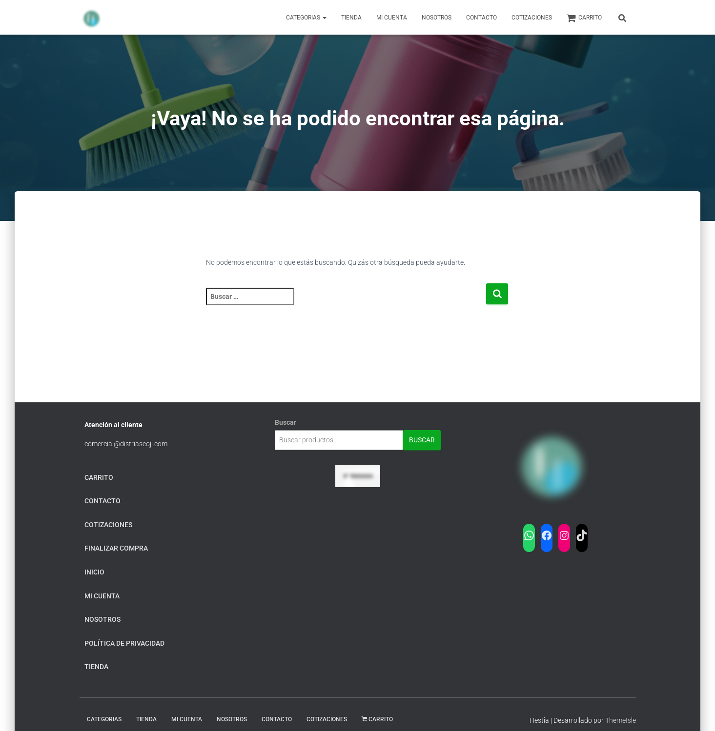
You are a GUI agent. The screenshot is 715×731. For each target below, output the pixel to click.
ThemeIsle (620, 720)
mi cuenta (102, 596)
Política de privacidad (124, 643)
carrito (584, 18)
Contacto (481, 17)
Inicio (94, 572)
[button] (324, 17)
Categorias (306, 17)
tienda (96, 667)
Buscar (285, 422)
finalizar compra (116, 548)
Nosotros (436, 17)
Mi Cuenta (391, 17)
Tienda (351, 17)
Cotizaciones (531, 17)
